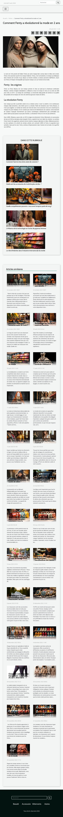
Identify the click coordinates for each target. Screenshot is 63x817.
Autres (10, 18)
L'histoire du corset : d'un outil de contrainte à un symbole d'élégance (44, 362)
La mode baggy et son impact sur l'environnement (17, 402)
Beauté (16, 804)
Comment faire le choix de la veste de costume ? (22, 162)
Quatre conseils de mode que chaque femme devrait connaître (19, 637)
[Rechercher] (47, 2)
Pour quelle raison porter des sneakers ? (44, 714)
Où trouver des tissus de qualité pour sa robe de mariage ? (44, 441)
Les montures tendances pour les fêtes (18, 714)
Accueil (5, 18)
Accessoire (26, 804)
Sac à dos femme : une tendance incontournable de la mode (19, 754)
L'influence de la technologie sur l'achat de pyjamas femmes (26, 228)
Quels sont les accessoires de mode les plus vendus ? (24, 184)
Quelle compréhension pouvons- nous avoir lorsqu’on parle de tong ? (29, 206)
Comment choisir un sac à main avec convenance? (45, 518)
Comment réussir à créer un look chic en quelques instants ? (44, 402)
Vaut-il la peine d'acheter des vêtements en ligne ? (18, 440)
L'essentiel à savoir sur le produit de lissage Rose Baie (18, 558)
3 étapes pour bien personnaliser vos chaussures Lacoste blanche (16, 598)
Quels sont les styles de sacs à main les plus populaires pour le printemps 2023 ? (18, 520)
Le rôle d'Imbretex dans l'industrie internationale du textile (25, 251)
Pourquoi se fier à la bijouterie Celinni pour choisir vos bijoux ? (43, 480)
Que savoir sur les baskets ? (45, 636)
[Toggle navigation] (5, 9)
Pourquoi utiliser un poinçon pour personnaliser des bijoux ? (45, 558)
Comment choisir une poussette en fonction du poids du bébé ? (19, 480)
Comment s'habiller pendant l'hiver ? (42, 675)
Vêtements (36, 804)
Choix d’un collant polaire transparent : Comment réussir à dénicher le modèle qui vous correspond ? (18, 678)
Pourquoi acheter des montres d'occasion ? (43, 596)
